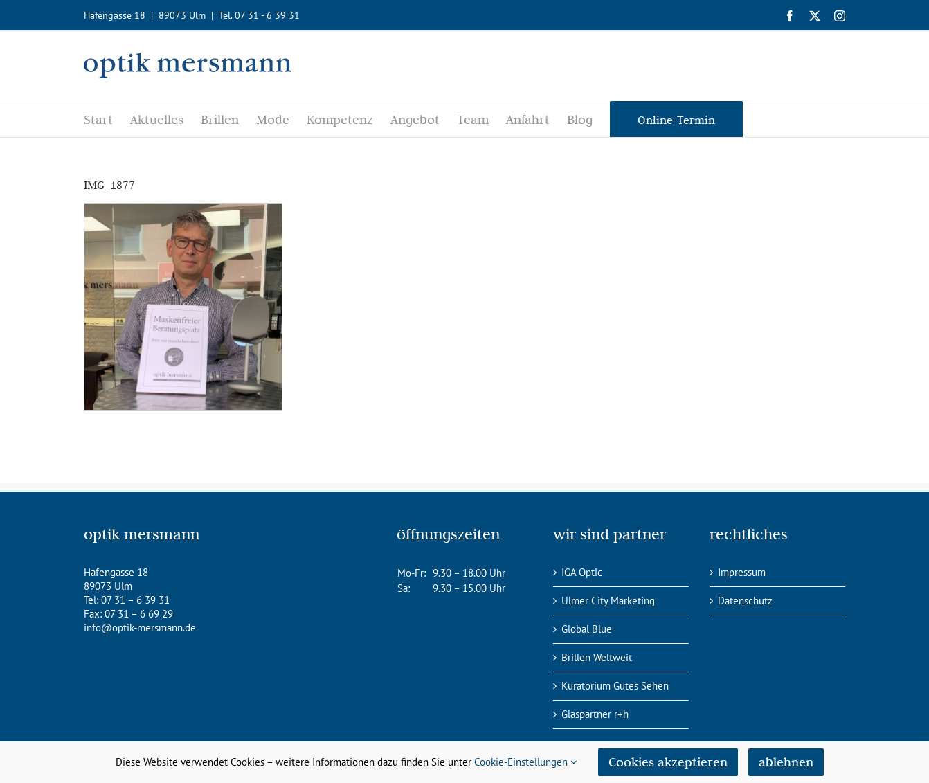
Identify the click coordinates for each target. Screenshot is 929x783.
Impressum (742, 572)
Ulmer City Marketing (608, 600)
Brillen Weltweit (596, 657)
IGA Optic (581, 572)
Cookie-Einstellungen (525, 761)
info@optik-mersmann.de (140, 627)
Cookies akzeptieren (668, 762)
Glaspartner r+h (595, 714)
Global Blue (586, 629)
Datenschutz (745, 600)
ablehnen (786, 762)
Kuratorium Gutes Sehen (615, 685)
